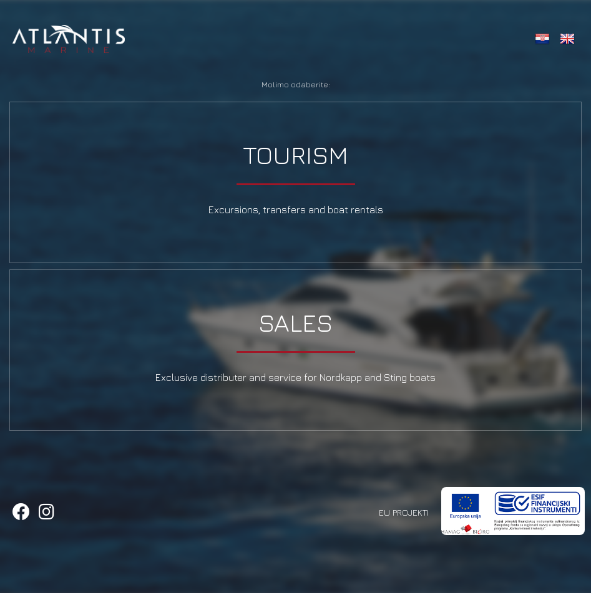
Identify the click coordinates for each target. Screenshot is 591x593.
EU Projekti (404, 512)
